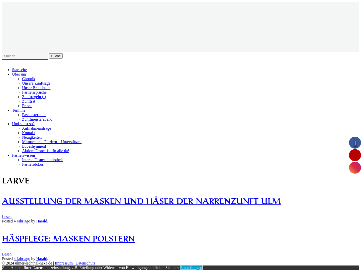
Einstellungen (191, 267)
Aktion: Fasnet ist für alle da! (45, 151)
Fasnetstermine (34, 115)
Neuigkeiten (32, 137)
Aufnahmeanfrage (36, 128)
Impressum (64, 263)
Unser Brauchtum (36, 88)
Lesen (7, 216)
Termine (18, 110)
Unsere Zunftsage (36, 83)
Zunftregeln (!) (34, 97)
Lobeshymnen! (34, 146)
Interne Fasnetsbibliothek (42, 160)
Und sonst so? (23, 124)
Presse (27, 106)
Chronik (28, 79)
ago (22, 221)
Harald (41, 221)
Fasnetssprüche (34, 92)
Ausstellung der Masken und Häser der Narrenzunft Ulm (141, 200)
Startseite (19, 70)
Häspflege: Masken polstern (68, 237)
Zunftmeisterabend (37, 119)
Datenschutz (85, 263)
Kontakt (28, 133)
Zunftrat (28, 101)
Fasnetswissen (23, 155)
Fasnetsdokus (33, 164)
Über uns (19, 74)
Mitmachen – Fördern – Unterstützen (51, 142)
